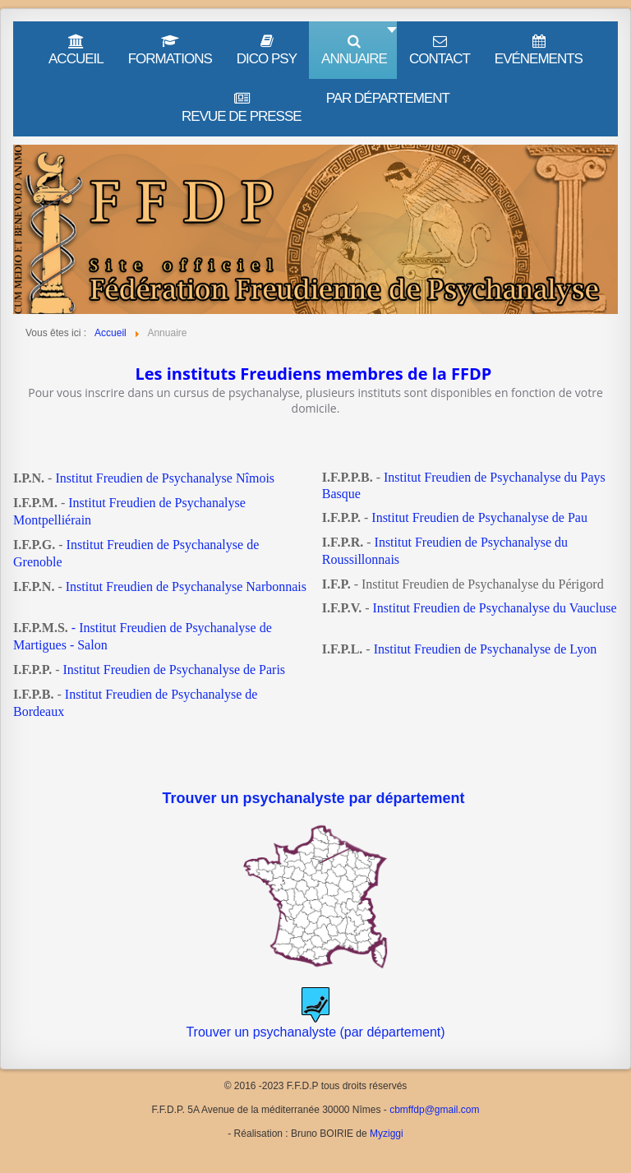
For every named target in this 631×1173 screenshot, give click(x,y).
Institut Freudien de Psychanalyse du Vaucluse (495, 608)
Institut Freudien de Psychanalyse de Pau (479, 517)
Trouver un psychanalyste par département (315, 798)
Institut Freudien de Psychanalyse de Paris (173, 670)
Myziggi (386, 1133)
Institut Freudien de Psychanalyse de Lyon (485, 649)
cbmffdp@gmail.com (434, 1109)
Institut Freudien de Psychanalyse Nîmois (164, 478)
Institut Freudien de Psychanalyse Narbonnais (186, 586)
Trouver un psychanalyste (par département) (315, 1032)
